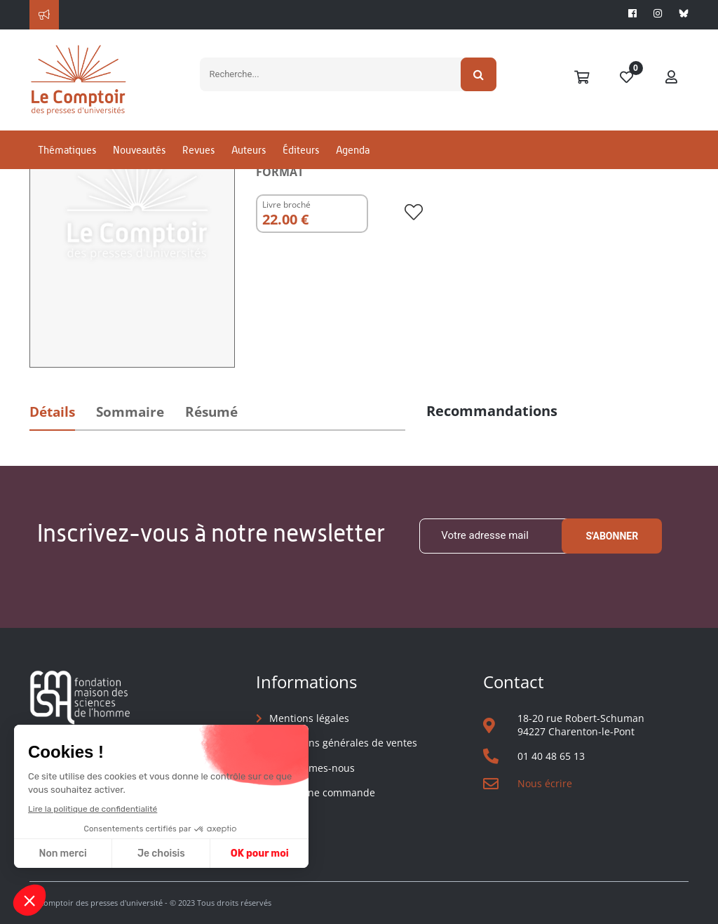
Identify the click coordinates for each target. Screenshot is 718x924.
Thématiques (67, 150)
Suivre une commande (322, 792)
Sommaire (130, 412)
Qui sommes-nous (312, 768)
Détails (52, 412)
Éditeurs (301, 150)
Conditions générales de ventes (343, 742)
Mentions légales (309, 718)
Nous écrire (544, 783)
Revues (198, 150)
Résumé (211, 412)
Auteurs (248, 150)
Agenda (353, 150)
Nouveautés (139, 150)
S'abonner (611, 536)
